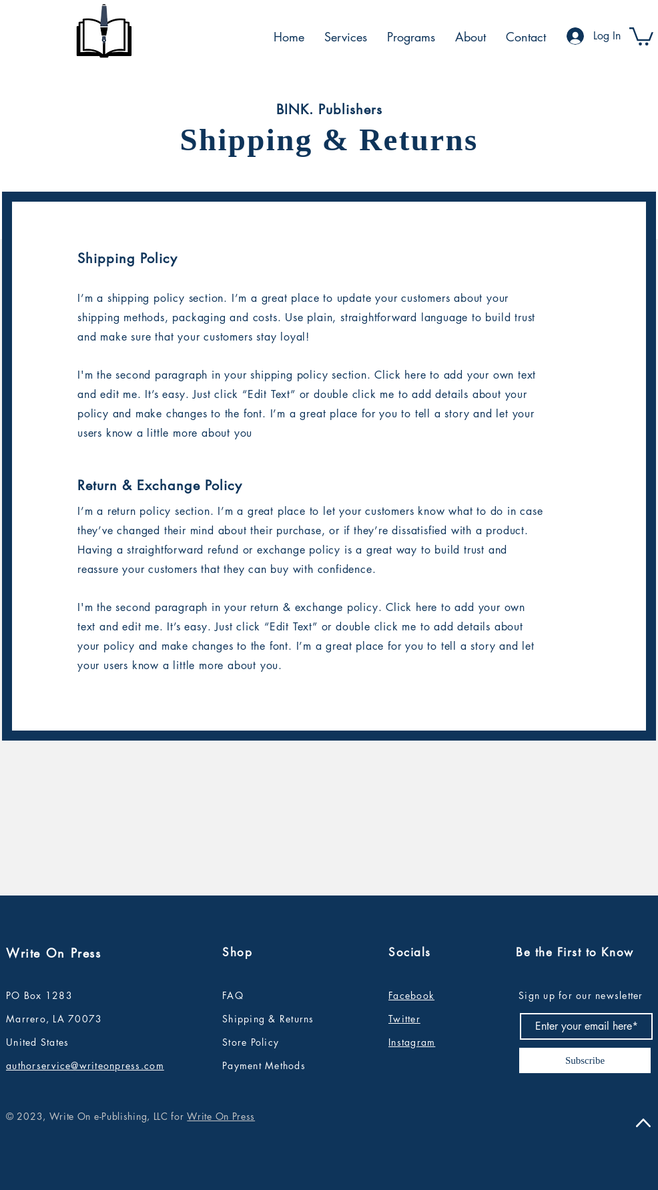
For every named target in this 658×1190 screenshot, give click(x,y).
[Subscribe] (585, 1060)
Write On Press (221, 1116)
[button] (641, 35)
